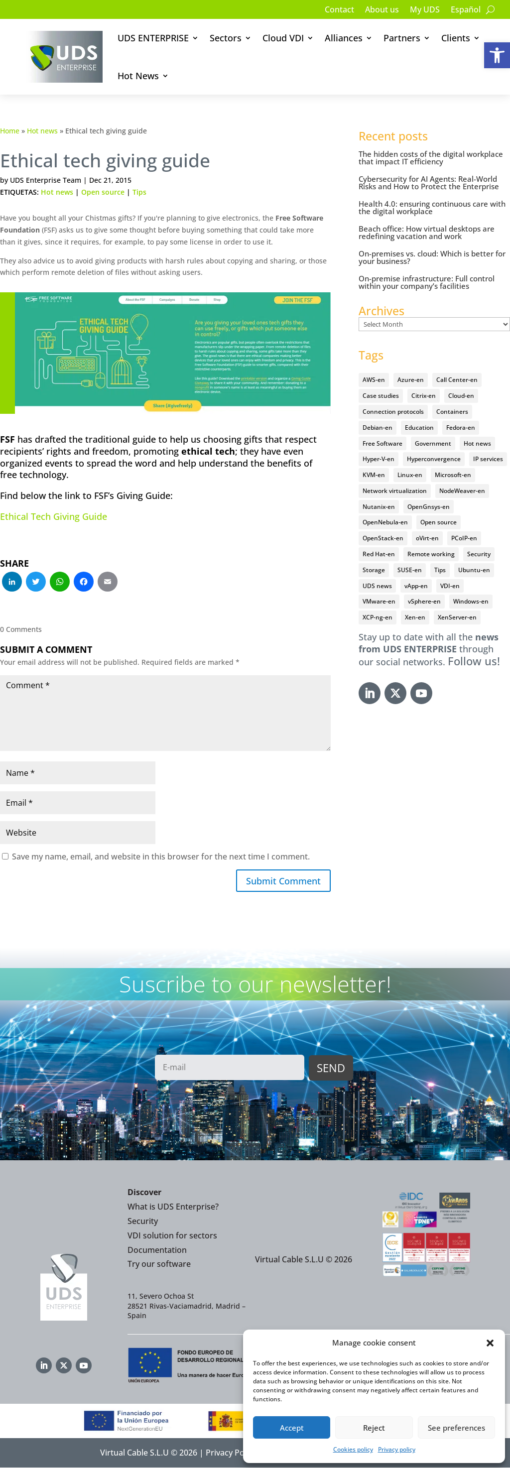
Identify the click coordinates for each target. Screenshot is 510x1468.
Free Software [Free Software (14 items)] (382, 443)
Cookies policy (353, 1449)
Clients (455, 38)
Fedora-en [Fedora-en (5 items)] (460, 427)
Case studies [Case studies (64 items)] (381, 395)
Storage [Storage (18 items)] (374, 570)
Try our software (159, 1264)
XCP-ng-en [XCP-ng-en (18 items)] (377, 617)
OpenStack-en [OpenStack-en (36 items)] (383, 538)
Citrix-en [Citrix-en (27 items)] (423, 395)
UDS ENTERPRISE (153, 38)
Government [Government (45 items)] (433, 443)
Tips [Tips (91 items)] (440, 570)
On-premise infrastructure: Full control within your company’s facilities (427, 282)
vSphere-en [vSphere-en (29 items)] (424, 601)
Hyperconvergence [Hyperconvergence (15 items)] (434, 459)
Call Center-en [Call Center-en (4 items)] (457, 379)
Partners (401, 38)
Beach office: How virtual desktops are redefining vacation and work (427, 232)
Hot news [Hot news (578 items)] (477, 443)
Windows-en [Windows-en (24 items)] (471, 601)
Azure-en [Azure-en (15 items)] (410, 379)
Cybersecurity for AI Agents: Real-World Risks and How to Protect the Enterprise (429, 182)
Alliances (344, 38)
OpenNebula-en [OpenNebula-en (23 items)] (385, 522)
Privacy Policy (231, 1453)
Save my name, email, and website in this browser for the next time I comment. (161, 856)
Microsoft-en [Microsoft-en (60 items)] (453, 475)
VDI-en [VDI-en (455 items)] (450, 586)
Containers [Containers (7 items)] (452, 411)
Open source (103, 192)
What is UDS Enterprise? (173, 1207)
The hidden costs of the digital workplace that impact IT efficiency (431, 157)
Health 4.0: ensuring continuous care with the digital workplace (432, 207)
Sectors (226, 38)
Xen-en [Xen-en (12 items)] (415, 617)
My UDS (425, 10)
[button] (497, 55)
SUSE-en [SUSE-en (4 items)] (409, 570)
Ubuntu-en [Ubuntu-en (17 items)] (474, 570)
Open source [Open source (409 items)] (438, 522)
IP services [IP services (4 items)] (488, 459)
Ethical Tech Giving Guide (53, 516)
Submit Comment (283, 881)
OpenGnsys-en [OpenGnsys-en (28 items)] (428, 506)
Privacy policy (396, 1449)
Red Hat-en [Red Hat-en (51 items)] (379, 554)
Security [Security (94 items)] (479, 554)
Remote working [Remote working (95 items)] (431, 554)
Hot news (42, 130)
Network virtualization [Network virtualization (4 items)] (395, 491)
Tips (139, 192)
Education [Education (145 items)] (419, 427)
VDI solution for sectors (172, 1235)
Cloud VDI (283, 38)
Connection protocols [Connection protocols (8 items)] (393, 411)
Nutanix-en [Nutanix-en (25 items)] (379, 506)
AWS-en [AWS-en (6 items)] (374, 379)
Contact (339, 10)
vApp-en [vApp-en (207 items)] (416, 586)
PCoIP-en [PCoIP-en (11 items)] (464, 538)
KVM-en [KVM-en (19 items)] (374, 475)
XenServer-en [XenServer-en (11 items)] (457, 617)
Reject (374, 1428)
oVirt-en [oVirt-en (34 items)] (427, 538)
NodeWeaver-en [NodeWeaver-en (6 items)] (462, 491)
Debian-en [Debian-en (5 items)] (377, 427)
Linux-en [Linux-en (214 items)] (409, 475)
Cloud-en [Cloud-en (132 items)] (461, 395)
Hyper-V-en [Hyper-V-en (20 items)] (378, 459)
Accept (292, 1428)
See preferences (456, 1428)
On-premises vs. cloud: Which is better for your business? (432, 257)
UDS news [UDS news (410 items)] (377, 586)
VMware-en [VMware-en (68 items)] (379, 601)
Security (143, 1221)
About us (382, 10)
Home (9, 130)
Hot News (138, 76)
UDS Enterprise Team (45, 180)
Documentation (157, 1249)
